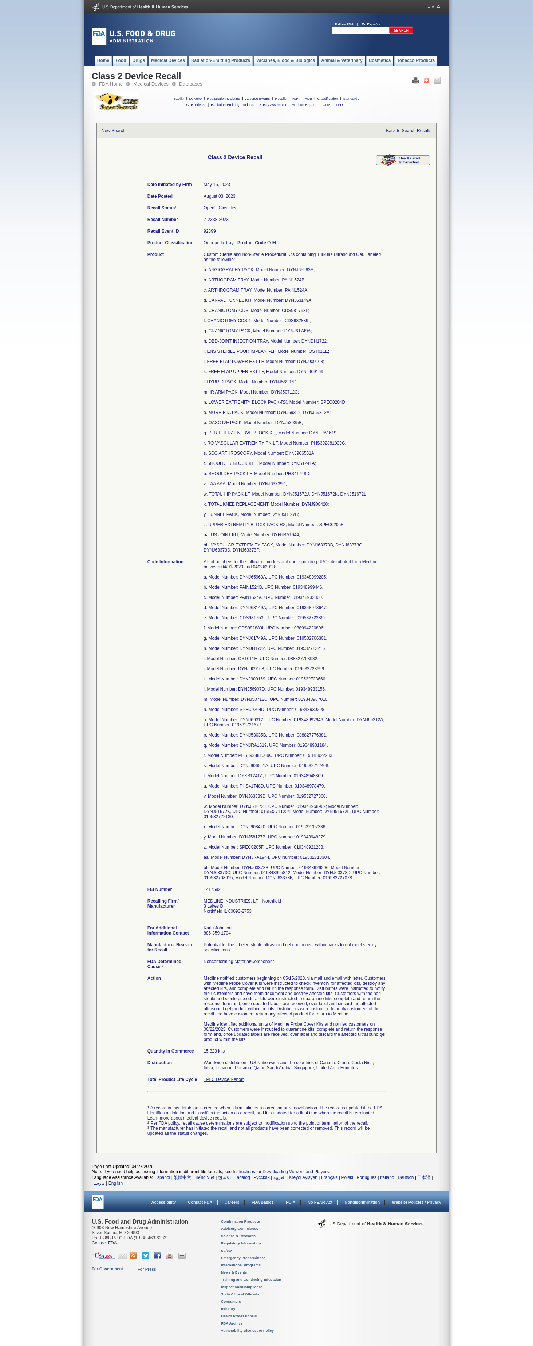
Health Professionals (239, 1316)
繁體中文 (182, 1177)
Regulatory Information (241, 1243)
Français (329, 1177)
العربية (279, 1177)
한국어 (224, 1177)
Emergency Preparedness (243, 1258)
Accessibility (163, 1202)
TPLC (340, 105)
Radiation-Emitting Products (232, 105)
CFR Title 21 (195, 105)
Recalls (280, 98)
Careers (232, 1202)
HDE (308, 98)
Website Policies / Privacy (416, 1202)
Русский (261, 1177)
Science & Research (238, 1236)
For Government (107, 1269)
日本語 (423, 1177)
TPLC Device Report (224, 1079)
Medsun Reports (304, 105)
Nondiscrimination (362, 1202)
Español (162, 1177)
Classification (327, 98)
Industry (228, 1309)
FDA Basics (263, 1202)
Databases (190, 84)
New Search (113, 130)
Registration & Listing (223, 98)
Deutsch (406, 1177)
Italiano (387, 1177)
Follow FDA (344, 24)
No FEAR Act (320, 1202)
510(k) (179, 98)
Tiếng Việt (204, 1177)
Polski (347, 1177)
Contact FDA (200, 1202)
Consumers (231, 1301)
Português (366, 1177)
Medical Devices (151, 84)
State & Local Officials (240, 1294)
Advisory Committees (239, 1229)
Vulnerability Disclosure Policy (247, 1331)
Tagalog (242, 1177)
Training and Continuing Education (251, 1280)
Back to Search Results (408, 130)
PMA (295, 98)
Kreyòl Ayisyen (303, 1177)
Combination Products (240, 1221)
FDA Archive (231, 1323)
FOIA (290, 1202)
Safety (226, 1250)
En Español (371, 24)
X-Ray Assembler (273, 105)
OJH (271, 242)
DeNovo (195, 98)
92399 (210, 231)
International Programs (241, 1265)
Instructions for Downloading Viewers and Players (281, 1171)
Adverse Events (257, 98)
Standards (351, 98)
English (115, 1183)
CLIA (326, 105)
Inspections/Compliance (242, 1287)
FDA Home (111, 84)
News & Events (234, 1272)
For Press (147, 1269)
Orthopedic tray (218, 242)
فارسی (98, 1183)
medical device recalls (204, 1118)
